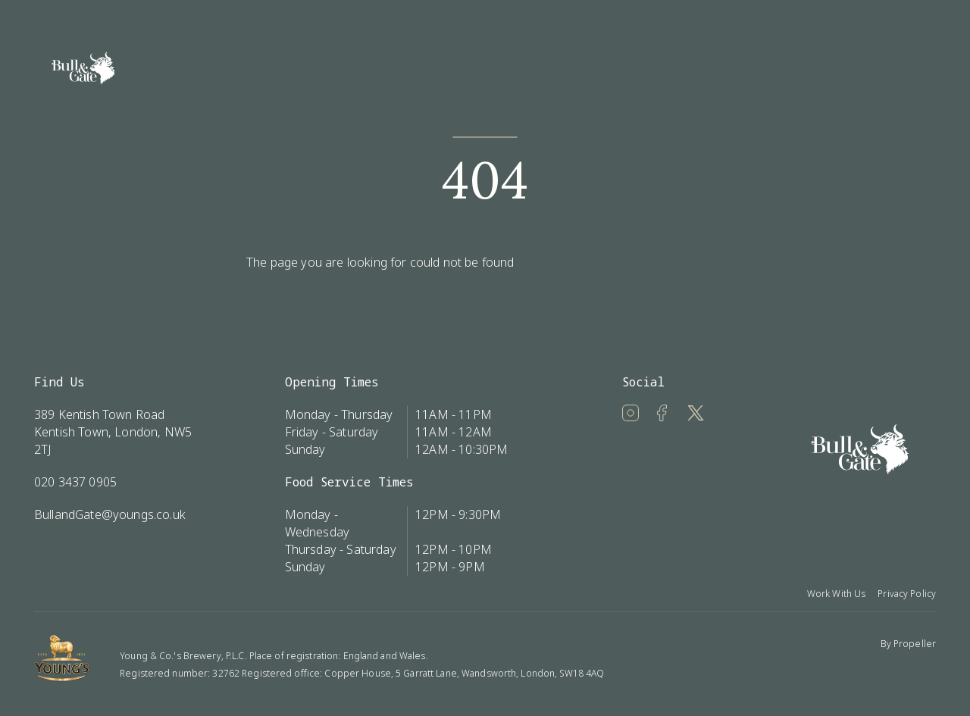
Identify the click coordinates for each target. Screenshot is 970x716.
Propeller (914, 643)
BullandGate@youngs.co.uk (110, 514)
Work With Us (836, 593)
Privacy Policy (907, 593)
